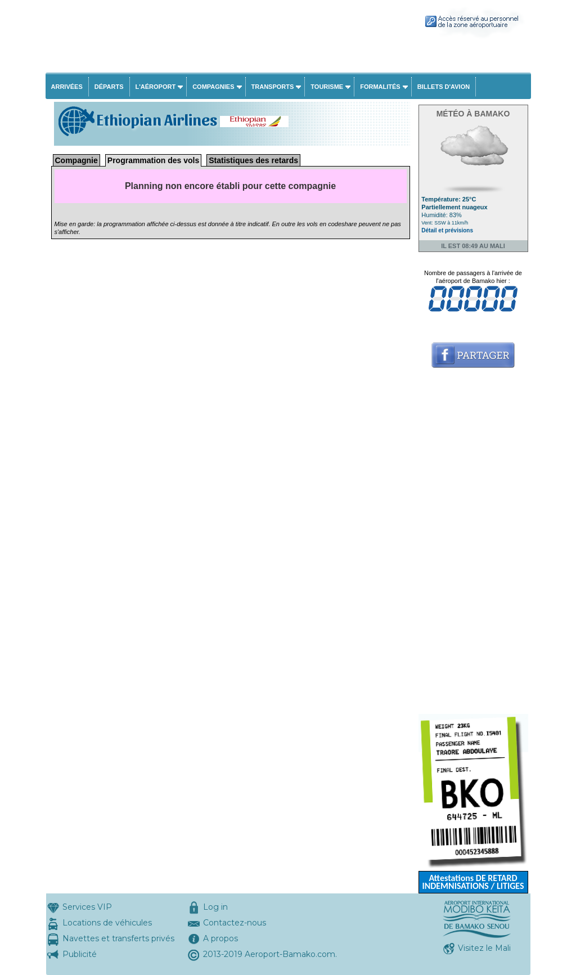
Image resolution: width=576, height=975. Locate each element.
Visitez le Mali (484, 948)
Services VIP (87, 907)
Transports (272, 86)
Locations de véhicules (107, 923)
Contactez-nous (234, 923)
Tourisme (326, 86)
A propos (220, 938)
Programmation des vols (153, 160)
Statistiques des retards (253, 160)
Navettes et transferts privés (118, 938)
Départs (109, 86)
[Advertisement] (473, 545)
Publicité (79, 954)
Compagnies (213, 86)
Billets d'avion (443, 86)
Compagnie (76, 160)
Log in (215, 907)
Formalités (380, 86)
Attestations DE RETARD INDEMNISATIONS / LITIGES (473, 882)
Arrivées (67, 86)
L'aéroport (156, 86)
